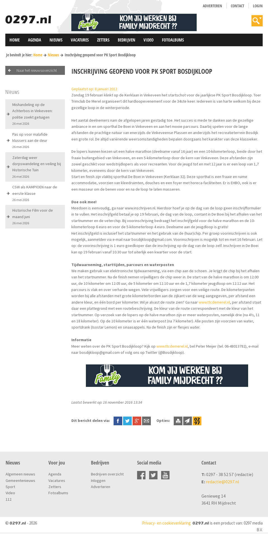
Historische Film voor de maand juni (32, 216)
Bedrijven (126, 40)
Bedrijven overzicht (107, 474)
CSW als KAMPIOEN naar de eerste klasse (34, 193)
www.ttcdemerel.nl (214, 302)
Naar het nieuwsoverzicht (37, 70)
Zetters (103, 40)
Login (258, 5)
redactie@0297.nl (222, 481)
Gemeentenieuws (20, 480)
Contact (237, 5)
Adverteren (212, 5)
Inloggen (98, 480)
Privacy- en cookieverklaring (166, 523)
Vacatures (80, 40)
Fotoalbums (173, 40)
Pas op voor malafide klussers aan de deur (30, 140)
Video (149, 40)
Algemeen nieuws (20, 474)
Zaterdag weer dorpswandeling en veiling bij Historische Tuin (36, 167)
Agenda (34, 40)
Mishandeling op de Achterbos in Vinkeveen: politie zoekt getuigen (32, 114)
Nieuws (56, 40)
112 (8, 499)
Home (15, 40)
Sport (10, 486)
